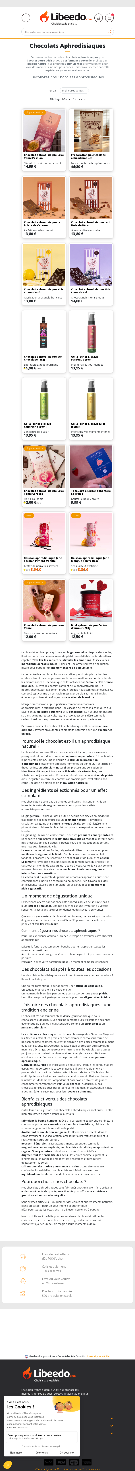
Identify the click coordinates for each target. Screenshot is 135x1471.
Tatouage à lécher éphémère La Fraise (91, 492)
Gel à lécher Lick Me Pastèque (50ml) (84, 358)
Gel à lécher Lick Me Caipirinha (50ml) (37, 425)
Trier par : (52, 90)
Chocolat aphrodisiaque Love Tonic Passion (44, 156)
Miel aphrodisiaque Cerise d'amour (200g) (89, 626)
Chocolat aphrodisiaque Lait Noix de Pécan (90, 223)
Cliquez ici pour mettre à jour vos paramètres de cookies (67, 1469)
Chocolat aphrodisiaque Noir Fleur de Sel (91, 291)
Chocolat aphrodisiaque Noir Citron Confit (43, 291)
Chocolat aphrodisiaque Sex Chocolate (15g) (43, 358)
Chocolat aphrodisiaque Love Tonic (44, 626)
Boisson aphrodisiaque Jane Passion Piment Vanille (43, 559)
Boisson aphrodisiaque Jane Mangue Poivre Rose (90, 559)
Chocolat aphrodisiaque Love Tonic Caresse (44, 492)
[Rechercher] (67, 31)
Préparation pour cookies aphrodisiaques (88, 156)
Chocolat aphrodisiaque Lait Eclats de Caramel (43, 223)
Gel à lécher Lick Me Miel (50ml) (88, 425)
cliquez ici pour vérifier (98, 1356)
